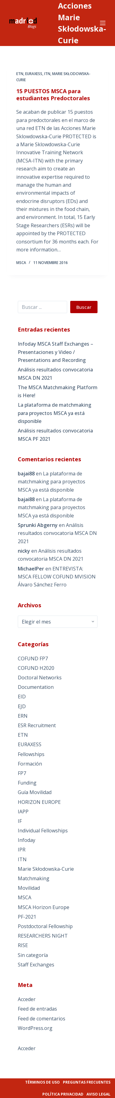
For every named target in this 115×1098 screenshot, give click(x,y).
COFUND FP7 (33, 658)
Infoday (26, 840)
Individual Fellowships (43, 830)
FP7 (22, 773)
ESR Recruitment (37, 725)
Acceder (27, 999)
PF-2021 (27, 916)
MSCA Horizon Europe (43, 907)
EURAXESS (33, 74)
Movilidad (29, 888)
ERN (23, 715)
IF (20, 821)
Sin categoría (33, 955)
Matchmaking (33, 878)
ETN (19, 74)
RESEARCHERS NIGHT (43, 935)
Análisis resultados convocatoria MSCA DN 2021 (55, 373)
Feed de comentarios (41, 1018)
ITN (47, 74)
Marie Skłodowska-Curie (46, 869)
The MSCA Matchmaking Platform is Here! (58, 391)
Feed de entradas (37, 1008)
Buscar (83, 307)
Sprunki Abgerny (38, 525)
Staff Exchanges (36, 964)
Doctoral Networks (40, 677)
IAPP (23, 811)
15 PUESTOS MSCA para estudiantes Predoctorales (53, 94)
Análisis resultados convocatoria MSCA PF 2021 (55, 434)
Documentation (36, 687)
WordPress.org (35, 1028)
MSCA (24, 897)
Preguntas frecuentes (86, 1082)
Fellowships (31, 754)
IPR (21, 849)
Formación (30, 763)
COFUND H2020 (36, 668)
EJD (22, 706)
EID (22, 696)
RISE (23, 945)
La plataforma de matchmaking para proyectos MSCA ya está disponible (54, 412)
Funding (27, 782)
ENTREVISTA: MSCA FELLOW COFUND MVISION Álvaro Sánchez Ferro (57, 576)
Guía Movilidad (35, 792)
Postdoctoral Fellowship (45, 926)
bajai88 (26, 473)
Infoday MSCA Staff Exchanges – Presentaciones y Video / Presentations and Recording (55, 351)
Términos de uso (42, 1082)
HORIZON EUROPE (39, 802)
